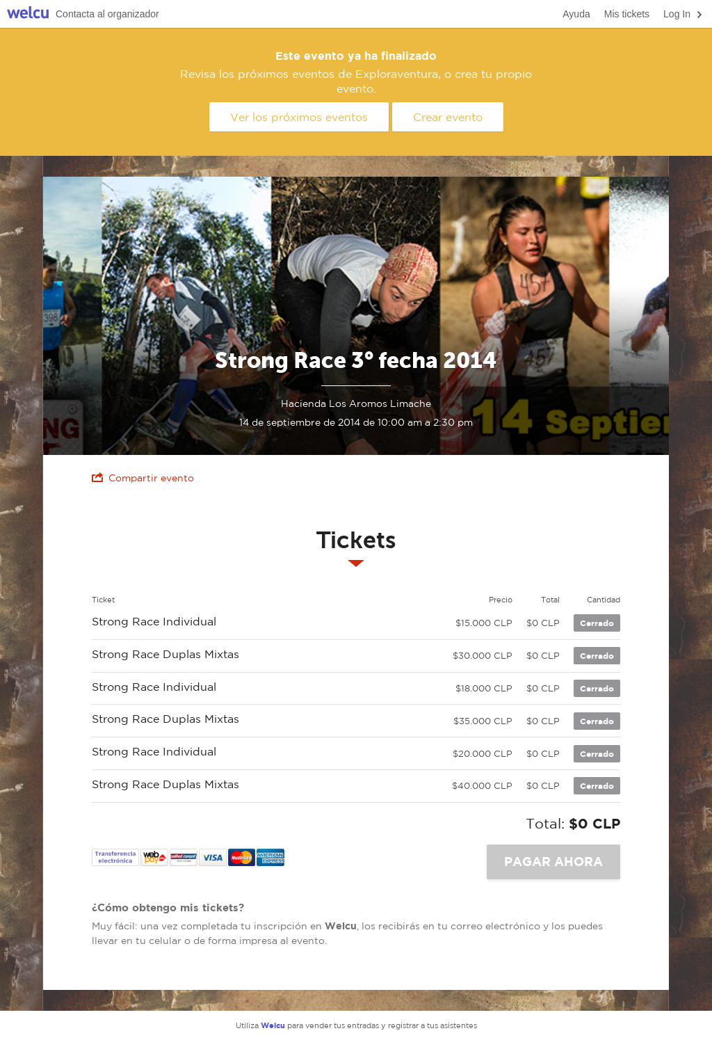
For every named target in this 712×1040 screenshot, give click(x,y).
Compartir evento (143, 477)
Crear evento (448, 117)
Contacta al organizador (107, 13)
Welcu (28, 14)
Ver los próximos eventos (299, 117)
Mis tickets (626, 13)
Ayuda (576, 13)
